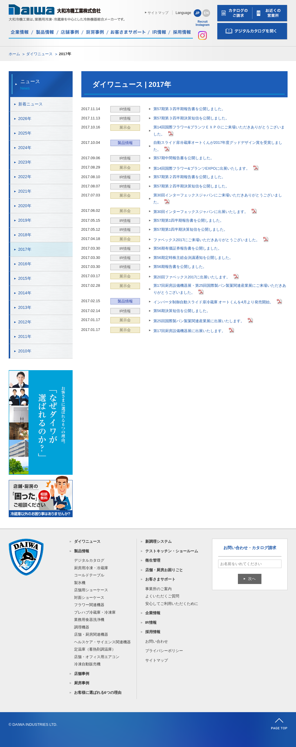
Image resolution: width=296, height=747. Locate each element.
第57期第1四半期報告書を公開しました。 (188, 220)
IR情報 (151, 622)
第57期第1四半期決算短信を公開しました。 (190, 229)
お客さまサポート (160, 579)
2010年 (24, 351)
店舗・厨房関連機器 (91, 634)
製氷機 (79, 583)
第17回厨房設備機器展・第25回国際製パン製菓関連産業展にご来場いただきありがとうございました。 (219, 289)
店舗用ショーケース (91, 590)
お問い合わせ (156, 641)
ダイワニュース (39, 54)
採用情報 (152, 632)
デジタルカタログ (89, 560)
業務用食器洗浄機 (89, 619)
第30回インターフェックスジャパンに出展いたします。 (200, 211)
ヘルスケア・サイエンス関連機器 (102, 642)
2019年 (24, 220)
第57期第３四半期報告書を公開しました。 (189, 109)
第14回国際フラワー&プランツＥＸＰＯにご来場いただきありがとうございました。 (219, 130)
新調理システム (158, 541)
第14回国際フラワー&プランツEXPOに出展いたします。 (201, 168)
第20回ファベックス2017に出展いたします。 (191, 277)
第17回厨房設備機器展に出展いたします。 (189, 331)
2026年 (24, 118)
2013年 (24, 307)
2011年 (24, 336)
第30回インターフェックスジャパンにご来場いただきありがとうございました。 (217, 198)
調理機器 (81, 627)
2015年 (24, 278)
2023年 (24, 162)
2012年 (24, 322)
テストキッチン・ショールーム (171, 551)
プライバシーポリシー (164, 651)
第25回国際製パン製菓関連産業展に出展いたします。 (198, 321)
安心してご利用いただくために (171, 603)
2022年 (24, 176)
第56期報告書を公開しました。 (180, 266)
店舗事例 (81, 673)
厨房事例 (81, 683)
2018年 (24, 234)
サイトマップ (158, 13)
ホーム (14, 54)
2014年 (24, 293)
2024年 (24, 147)
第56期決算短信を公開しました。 (181, 311)
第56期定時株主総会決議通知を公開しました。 (193, 257)
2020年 (24, 205)
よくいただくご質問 (162, 596)
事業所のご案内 (158, 589)
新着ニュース (30, 104)
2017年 (24, 249)
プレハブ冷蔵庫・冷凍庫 (95, 612)
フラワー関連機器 (89, 605)
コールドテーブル (89, 575)
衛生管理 (152, 560)
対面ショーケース (89, 597)
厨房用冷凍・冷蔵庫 (91, 568)
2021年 (24, 191)
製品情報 (81, 551)
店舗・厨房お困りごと (164, 570)
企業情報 (152, 613)
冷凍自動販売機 (87, 664)
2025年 (24, 133)
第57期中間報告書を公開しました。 (183, 158)
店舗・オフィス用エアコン (96, 657)
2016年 (24, 263)
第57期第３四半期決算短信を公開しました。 (191, 118)
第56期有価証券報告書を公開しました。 (187, 248)
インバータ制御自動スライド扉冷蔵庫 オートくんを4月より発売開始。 (213, 302)
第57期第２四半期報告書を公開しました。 (189, 177)
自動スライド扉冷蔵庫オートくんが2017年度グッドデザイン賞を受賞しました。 (218, 146)
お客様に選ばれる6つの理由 (97, 692)
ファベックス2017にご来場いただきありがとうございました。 (206, 240)
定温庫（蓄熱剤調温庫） (95, 649)
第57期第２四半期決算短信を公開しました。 (191, 186)
